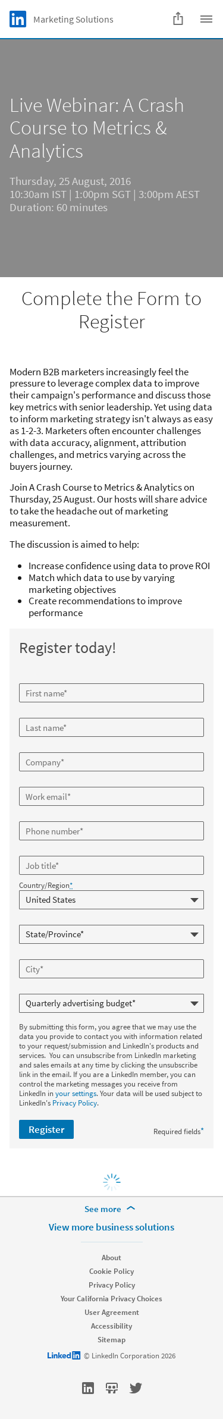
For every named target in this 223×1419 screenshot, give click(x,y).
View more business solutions (111, 1226)
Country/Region (46, 885)
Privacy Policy (74, 1103)
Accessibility (111, 1326)
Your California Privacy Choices (111, 1299)
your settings (75, 1093)
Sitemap (111, 1340)
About (111, 1257)
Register (46, 1129)
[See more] (112, 1209)
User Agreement (111, 1312)
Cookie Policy (111, 1271)
